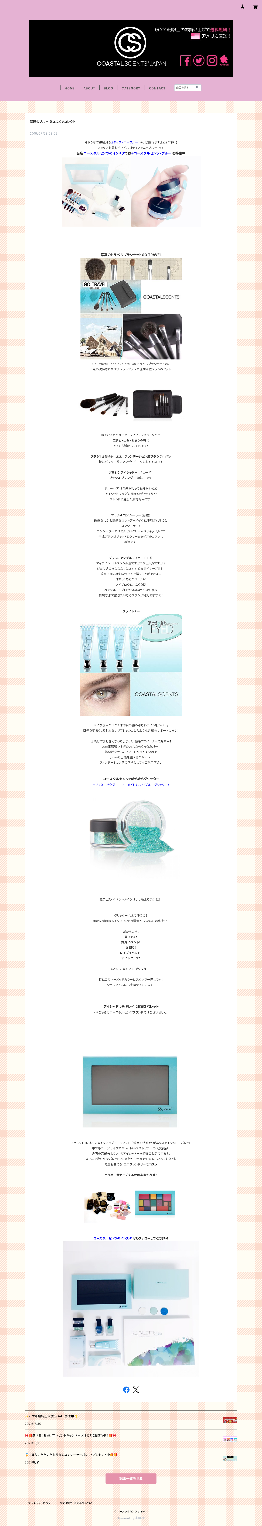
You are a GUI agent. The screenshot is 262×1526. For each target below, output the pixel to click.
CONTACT (157, 88)
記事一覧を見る (131, 1478)
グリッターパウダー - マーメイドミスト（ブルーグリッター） (131, 785)
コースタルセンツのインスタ (104, 153)
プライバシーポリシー (40, 1503)
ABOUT (89, 88)
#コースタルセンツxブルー (151, 153)
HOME (70, 88)
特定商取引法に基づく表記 (76, 1503)
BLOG (108, 88)
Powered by (131, 1518)
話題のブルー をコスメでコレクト (53, 121)
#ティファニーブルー (124, 142)
